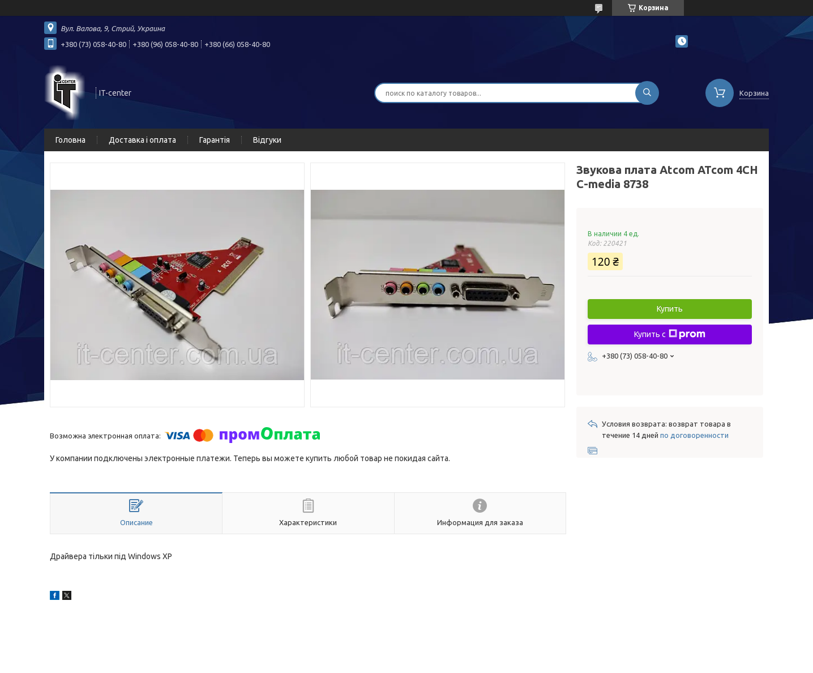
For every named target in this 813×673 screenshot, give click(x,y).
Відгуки (267, 140)
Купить (670, 308)
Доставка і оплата (142, 140)
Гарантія (214, 140)
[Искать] (647, 93)
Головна (70, 140)
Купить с (669, 334)
